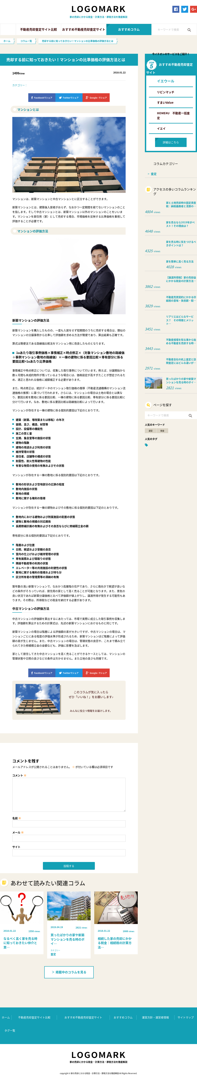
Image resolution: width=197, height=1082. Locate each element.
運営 (151, 430)
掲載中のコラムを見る (69, 972)
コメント (19, 775)
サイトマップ (186, 1017)
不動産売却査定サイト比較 (38, 29)
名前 (16, 818)
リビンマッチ (165, 92)
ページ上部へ (188, 1001)
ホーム (8, 29)
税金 (162, 430)
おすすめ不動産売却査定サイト (83, 29)
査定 (154, 174)
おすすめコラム (129, 29)
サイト (16, 847)
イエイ (161, 128)
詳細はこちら (171, 142)
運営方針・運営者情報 (155, 1017)
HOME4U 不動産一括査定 (173, 115)
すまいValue (165, 102)
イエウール (165, 81)
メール (18, 832)
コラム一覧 (26, 41)
